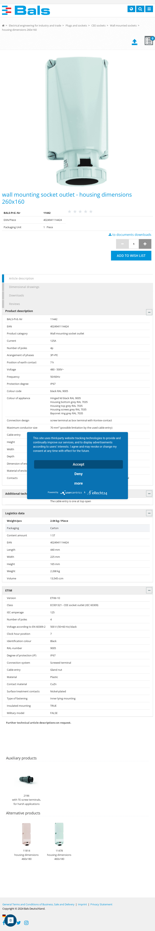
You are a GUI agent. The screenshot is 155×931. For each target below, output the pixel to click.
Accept (78, 464)
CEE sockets (98, 25)
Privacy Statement (101, 904)
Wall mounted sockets (123, 25)
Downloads (16, 295)
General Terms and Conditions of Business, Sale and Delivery (38, 904)
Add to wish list (131, 255)
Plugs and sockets (76, 25)
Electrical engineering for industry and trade (35, 25)
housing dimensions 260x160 (19, 30)
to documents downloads (130, 234)
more (78, 483)
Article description (21, 278)
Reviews (14, 304)
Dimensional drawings (24, 287)
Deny (78, 474)
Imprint (82, 904)
